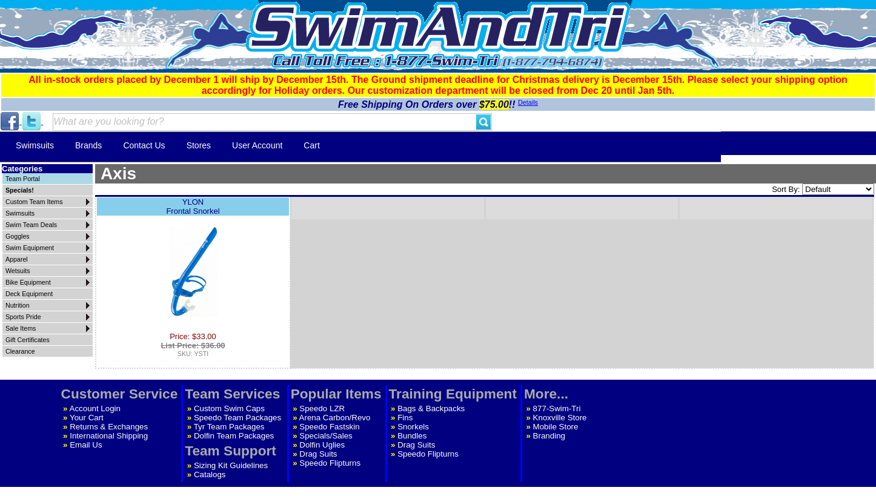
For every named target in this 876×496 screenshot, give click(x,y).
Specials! (19, 190)
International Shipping (109, 435)
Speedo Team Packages (237, 417)
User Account (257, 145)
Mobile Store (556, 426)
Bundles (411, 435)
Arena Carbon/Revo (335, 417)
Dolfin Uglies (322, 444)
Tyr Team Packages (229, 426)
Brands (88, 145)
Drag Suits (318, 453)
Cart (311, 145)
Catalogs (210, 474)
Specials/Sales (325, 435)
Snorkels (413, 426)
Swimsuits (35, 145)
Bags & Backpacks (431, 408)
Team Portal (22, 178)
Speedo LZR (322, 408)
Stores (199, 145)
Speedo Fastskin (329, 426)
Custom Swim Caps (229, 408)
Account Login (95, 408)
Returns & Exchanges (109, 426)
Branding (549, 435)
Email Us (86, 444)
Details (528, 102)
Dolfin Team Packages (234, 435)
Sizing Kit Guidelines (231, 465)
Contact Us (144, 145)
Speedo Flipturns (329, 463)
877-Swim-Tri (557, 408)
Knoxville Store (560, 417)
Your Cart (87, 417)
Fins (405, 417)
